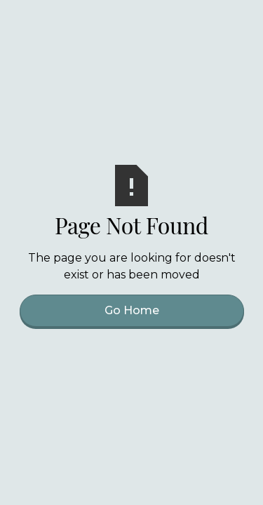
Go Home (131, 310)
